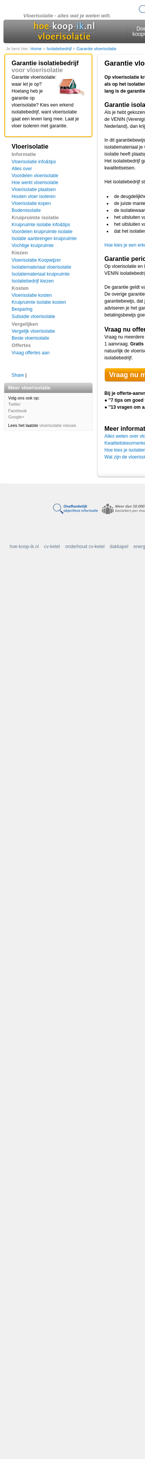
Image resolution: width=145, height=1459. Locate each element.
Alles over (22, 168)
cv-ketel (52, 546)
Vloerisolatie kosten (32, 295)
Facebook (17, 410)
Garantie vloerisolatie (96, 48)
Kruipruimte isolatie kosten (39, 302)
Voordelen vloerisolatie (35, 175)
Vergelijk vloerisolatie (33, 331)
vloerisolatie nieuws (57, 425)
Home (37, 48)
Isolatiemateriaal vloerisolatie (41, 267)
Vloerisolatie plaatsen (34, 189)
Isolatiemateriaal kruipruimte (41, 274)
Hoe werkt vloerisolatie (35, 182)
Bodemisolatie (26, 210)
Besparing (22, 309)
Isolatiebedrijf (59, 48)
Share (18, 375)
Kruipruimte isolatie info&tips (41, 224)
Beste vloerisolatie (30, 338)
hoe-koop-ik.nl (24, 546)
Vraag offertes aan (30, 352)
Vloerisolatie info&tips (34, 161)
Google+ (16, 417)
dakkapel (119, 546)
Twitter (14, 404)
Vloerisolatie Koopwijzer (36, 260)
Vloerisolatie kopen (31, 203)
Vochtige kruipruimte (33, 245)
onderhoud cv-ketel (84, 546)
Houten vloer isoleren (33, 196)
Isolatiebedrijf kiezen (33, 281)
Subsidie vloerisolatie (33, 316)
